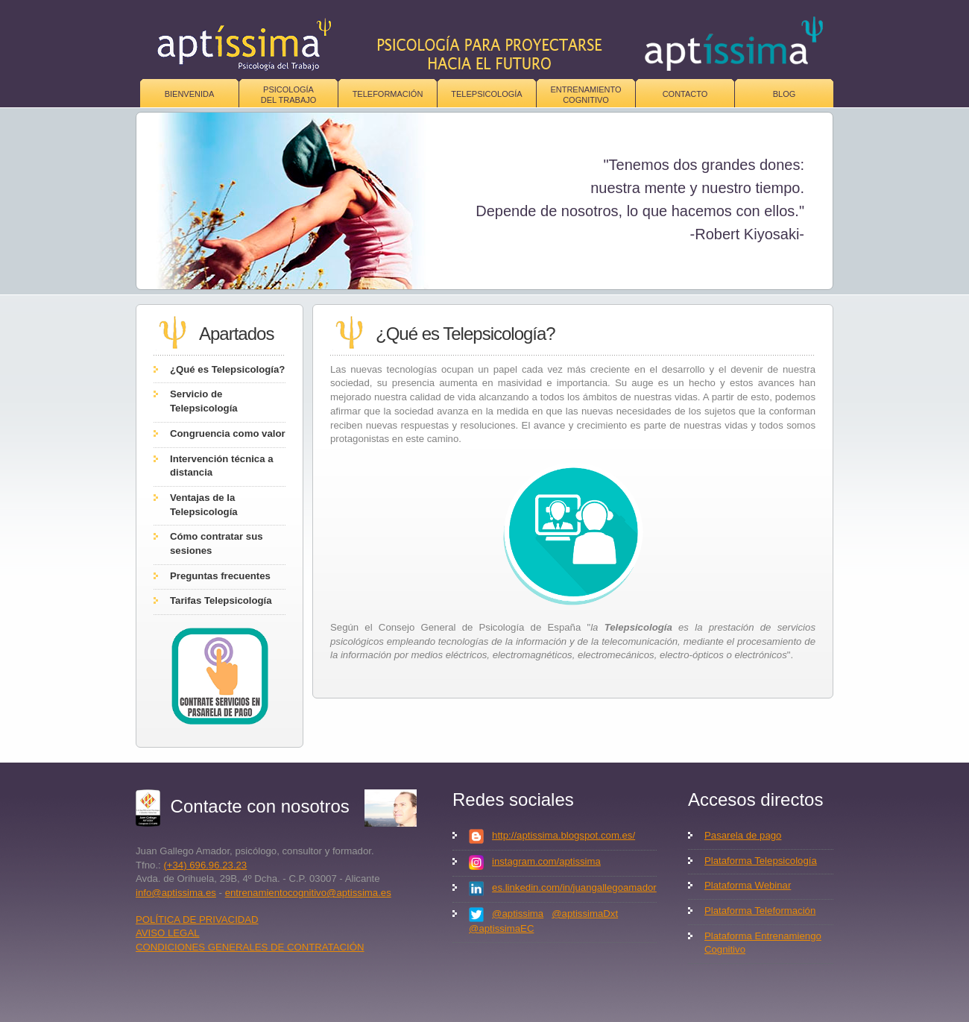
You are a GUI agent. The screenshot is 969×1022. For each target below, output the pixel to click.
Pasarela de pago (742, 835)
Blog (784, 93)
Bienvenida (190, 93)
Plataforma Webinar (747, 885)
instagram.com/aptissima (546, 861)
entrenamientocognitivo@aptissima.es (308, 892)
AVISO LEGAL (168, 933)
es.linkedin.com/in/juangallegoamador (574, 887)
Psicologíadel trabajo (289, 94)
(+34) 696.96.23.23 (205, 865)
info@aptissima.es (176, 892)
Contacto (685, 93)
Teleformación (388, 93)
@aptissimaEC (501, 928)
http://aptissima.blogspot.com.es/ (563, 835)
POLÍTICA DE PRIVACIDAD (197, 919)
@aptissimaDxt (585, 913)
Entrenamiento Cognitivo (585, 94)
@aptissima (517, 913)
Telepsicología (486, 93)
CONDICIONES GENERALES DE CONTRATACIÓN (250, 947)
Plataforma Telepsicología (760, 860)
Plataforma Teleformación (759, 910)
